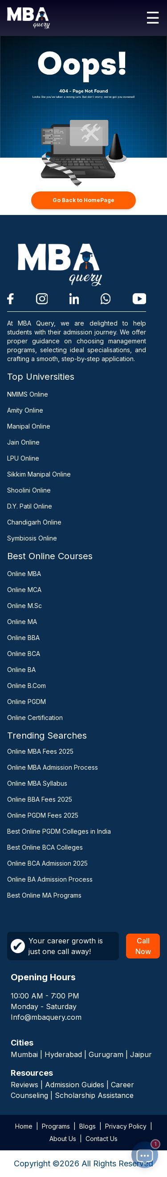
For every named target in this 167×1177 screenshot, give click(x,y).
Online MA (22, 621)
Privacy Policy (126, 1126)
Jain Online (23, 442)
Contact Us (102, 1138)
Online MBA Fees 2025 (40, 751)
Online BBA (23, 637)
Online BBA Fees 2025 (39, 799)
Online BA (21, 669)
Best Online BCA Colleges (45, 847)
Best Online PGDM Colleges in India (59, 831)
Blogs (87, 1126)
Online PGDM (26, 701)
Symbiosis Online (32, 538)
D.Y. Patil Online (29, 506)
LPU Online (23, 458)
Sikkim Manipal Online (39, 474)
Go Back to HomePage (83, 200)
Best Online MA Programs (44, 895)
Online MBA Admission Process (52, 767)
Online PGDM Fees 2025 (42, 815)
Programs (56, 1126)
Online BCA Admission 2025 (47, 863)
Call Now (143, 946)
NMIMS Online (27, 394)
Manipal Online (28, 426)
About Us (62, 1138)
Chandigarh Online (34, 522)
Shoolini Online (29, 490)
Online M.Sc (24, 605)
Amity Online (25, 410)
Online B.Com (26, 685)
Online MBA (24, 573)
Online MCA (24, 589)
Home (24, 1126)
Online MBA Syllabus (37, 783)
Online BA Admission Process (50, 879)
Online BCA (23, 653)
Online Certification (35, 717)
